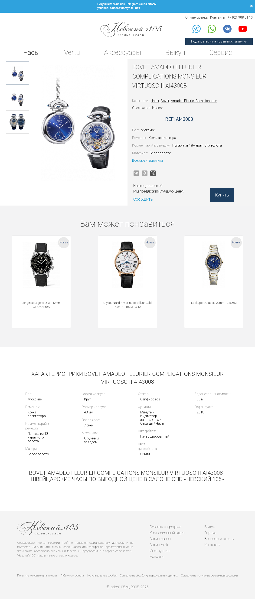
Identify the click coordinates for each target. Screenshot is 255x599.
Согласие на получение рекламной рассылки (209, 575)
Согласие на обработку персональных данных (149, 575)
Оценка (210, 533)
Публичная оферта (72, 575)
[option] (17, 73)
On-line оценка (196, 17)
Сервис (220, 52)
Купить (222, 195)
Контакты (217, 17)
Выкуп (175, 52)
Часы (31, 52)
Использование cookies (102, 575)
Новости (156, 556)
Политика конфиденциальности (37, 575)
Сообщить (143, 199)
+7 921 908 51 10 (240, 17)
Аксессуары (122, 52)
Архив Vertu (159, 545)
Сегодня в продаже (165, 527)
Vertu (72, 52)
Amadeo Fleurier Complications (194, 100)
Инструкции (160, 551)
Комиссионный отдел (167, 533)
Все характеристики (147, 160)
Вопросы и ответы (219, 539)
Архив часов (160, 539)
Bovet (165, 100)
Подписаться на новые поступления (219, 41)
